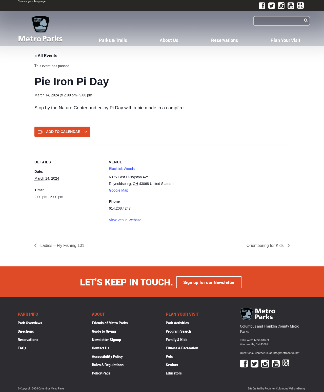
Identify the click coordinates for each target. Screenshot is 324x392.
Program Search (178, 330)
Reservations (224, 40)
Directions (26, 330)
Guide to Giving (104, 330)
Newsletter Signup (106, 338)
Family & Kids (176, 338)
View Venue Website (125, 220)
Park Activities (177, 322)
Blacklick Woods (122, 169)
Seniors (172, 364)
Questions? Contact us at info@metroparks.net (269, 352)
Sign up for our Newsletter (209, 281)
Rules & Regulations (108, 364)
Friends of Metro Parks (110, 322)
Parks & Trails (113, 40)
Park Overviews (30, 322)
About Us (169, 40)
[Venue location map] (210, 180)
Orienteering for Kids (266, 245)
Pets (169, 355)
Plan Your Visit (285, 40)
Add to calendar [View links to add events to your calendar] (63, 132)
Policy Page (101, 372)
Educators (174, 372)
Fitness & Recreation (182, 347)
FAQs (22, 347)
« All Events (45, 56)
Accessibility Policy (107, 355)
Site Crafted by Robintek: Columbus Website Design (277, 387)
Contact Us (100, 347)
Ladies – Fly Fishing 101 (61, 245)
